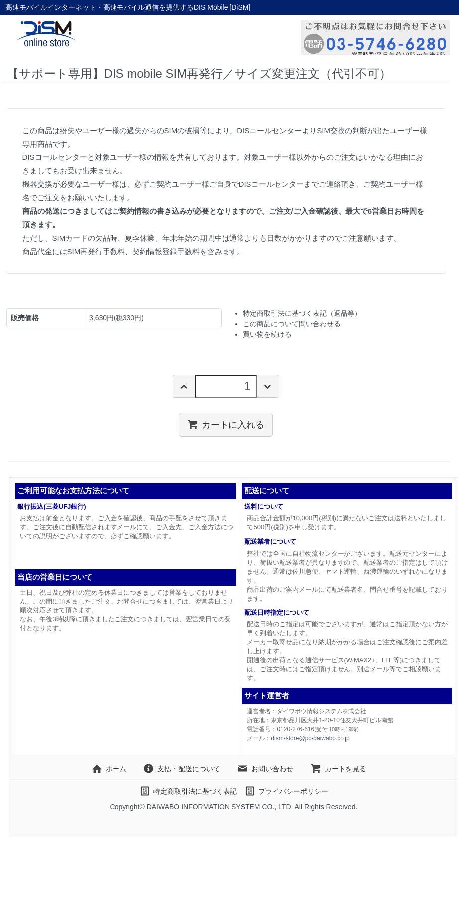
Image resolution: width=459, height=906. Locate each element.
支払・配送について (181, 769)
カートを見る (338, 769)
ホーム (108, 769)
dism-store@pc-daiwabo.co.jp (310, 738)
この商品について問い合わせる (292, 324)
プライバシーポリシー (286, 791)
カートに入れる (225, 424)
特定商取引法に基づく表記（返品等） (302, 313)
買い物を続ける (267, 334)
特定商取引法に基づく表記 (188, 791)
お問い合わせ (265, 769)
